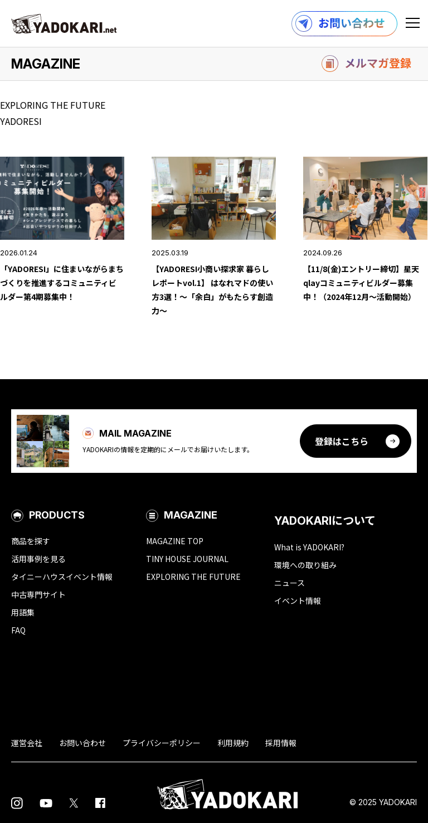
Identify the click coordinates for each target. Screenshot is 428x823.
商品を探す (30, 540)
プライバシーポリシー (162, 742)
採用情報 (280, 742)
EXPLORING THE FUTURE (193, 576)
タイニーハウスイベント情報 (62, 576)
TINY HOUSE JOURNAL (187, 558)
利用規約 (233, 742)
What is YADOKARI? (309, 547)
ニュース (289, 582)
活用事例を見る (38, 558)
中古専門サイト (38, 594)
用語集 (23, 612)
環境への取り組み (305, 564)
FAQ (18, 630)
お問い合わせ (82, 742)
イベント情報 (297, 600)
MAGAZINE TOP (174, 540)
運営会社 (26, 742)
